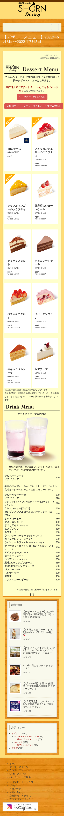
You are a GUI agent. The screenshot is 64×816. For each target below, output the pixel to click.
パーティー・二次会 (20, 777)
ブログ (15, 748)
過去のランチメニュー (27, 739)
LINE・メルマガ (18, 773)
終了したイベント (25, 745)
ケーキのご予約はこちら (32, 97)
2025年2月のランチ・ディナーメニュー (38, 666)
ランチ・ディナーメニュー (26, 736)
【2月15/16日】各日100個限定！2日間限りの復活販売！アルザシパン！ (39, 686)
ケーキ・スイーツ (19, 766)
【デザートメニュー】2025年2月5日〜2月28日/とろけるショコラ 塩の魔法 (38, 614)
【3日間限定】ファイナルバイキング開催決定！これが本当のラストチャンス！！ (39, 704)
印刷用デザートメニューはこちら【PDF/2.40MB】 (34, 106)
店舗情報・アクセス (20, 795)
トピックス (17, 733)
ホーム (13, 763)
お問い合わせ (16, 792)
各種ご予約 (15, 789)
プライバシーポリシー (21, 799)
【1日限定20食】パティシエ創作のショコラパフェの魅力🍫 (38, 632)
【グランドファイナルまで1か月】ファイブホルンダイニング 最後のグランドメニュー (39, 650)
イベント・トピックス (21, 782)
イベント (18, 742)
